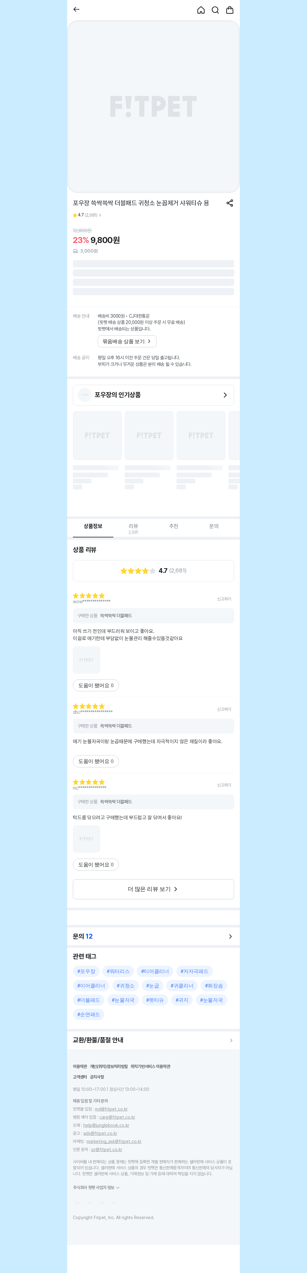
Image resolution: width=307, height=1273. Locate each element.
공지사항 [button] (97, 1076)
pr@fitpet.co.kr (106, 1149)
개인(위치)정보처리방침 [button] (109, 1066)
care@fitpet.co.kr (117, 1117)
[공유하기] (229, 203)
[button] (76, 10)
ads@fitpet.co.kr (100, 1133)
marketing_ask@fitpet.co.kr (114, 1141)
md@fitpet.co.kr (111, 1108)
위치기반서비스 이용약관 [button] (150, 1066)
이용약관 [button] (80, 1066)
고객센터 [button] (80, 1076)
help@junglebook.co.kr (106, 1125)
